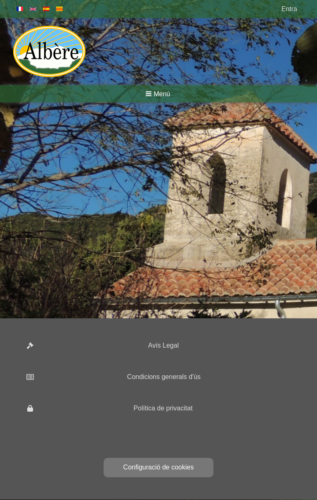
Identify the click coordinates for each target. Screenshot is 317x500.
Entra (289, 8)
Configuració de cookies (158, 467)
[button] (158, 93)
